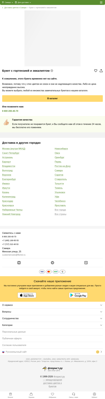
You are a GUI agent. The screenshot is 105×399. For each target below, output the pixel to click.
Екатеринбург (9, 179)
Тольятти (59, 183)
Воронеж (6, 175)
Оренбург (59, 157)
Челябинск (60, 201)
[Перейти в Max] (86, 262)
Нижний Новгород (11, 214)
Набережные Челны (12, 210)
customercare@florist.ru (13, 255)
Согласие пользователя (14, 345)
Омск (57, 153)
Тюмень (59, 188)
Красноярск (8, 205)
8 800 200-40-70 (10, 111)
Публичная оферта (11, 338)
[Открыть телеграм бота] (52, 262)
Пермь (58, 162)
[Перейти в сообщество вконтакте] (19, 262)
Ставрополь (61, 179)
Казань (5, 192)
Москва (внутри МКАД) (13, 149)
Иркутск (6, 188)
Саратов (59, 175)
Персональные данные (14, 332)
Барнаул (6, 162)
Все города (60, 210)
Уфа (57, 197)
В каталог (52, 98)
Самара (59, 170)
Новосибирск (61, 149)
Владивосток (8, 166)
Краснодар (7, 201)
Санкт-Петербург (10, 153)
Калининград (8, 197)
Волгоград (7, 170)
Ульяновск (60, 192)
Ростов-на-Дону (63, 166)
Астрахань (7, 157)
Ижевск (6, 183)
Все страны (60, 214)
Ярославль (60, 205)
